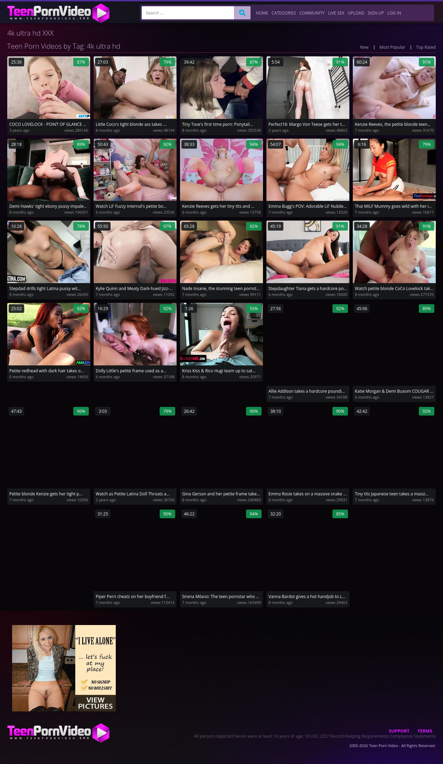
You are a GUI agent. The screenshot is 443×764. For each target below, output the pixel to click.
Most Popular (392, 47)
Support (399, 731)
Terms (424, 731)
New (364, 47)
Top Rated (426, 47)
